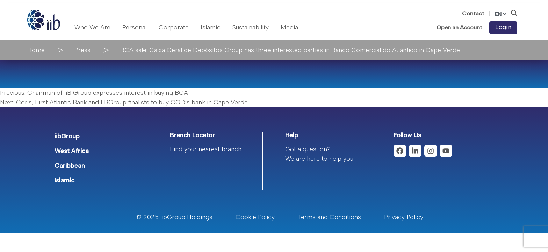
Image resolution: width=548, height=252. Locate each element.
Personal (134, 27)
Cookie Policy (255, 217)
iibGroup (67, 136)
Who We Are (92, 27)
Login (503, 27)
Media (289, 27)
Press (82, 50)
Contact (473, 13)
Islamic (211, 27)
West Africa (72, 151)
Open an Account (459, 27)
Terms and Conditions (329, 217)
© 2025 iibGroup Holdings (174, 217)
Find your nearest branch (205, 149)
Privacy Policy (403, 217)
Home (36, 50)
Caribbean (70, 165)
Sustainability (250, 27)
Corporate (174, 27)
